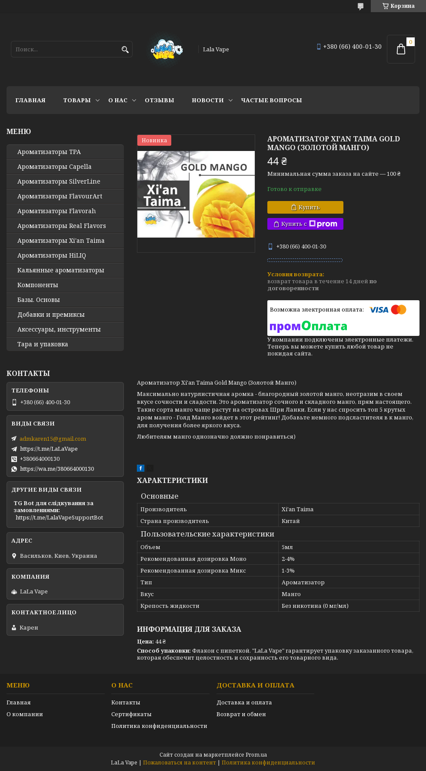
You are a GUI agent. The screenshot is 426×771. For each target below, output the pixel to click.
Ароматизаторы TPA (49, 152)
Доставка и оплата (244, 702)
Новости (208, 100)
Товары (77, 100)
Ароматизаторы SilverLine (58, 181)
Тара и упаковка (42, 344)
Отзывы (159, 100)
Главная (30, 100)
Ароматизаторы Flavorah (56, 211)
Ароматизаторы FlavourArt (59, 196)
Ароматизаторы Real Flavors (61, 226)
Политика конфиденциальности (159, 726)
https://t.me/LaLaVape (49, 449)
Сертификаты (131, 714)
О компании (25, 714)
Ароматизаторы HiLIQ (51, 255)
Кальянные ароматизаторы (60, 270)
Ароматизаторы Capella (54, 167)
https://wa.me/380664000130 (57, 469)
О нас (117, 100)
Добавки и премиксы (51, 314)
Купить (309, 207)
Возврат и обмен (241, 714)
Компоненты (37, 285)
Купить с (309, 224)
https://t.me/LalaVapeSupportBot (59, 517)
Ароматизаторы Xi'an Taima (61, 241)
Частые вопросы (271, 100)
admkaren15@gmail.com (53, 438)
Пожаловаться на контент (179, 762)
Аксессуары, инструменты (59, 329)
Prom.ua (256, 754)
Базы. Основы (38, 300)
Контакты (125, 702)
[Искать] (125, 49)
